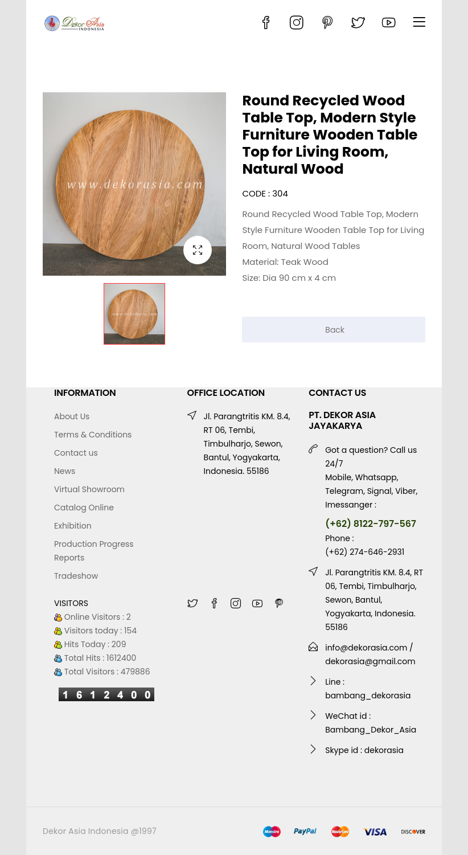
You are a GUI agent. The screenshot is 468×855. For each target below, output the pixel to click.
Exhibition (73, 525)
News (64, 471)
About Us (71, 416)
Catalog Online (84, 507)
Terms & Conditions (93, 434)
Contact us (76, 453)
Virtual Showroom (89, 489)
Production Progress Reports (94, 550)
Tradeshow (76, 576)
